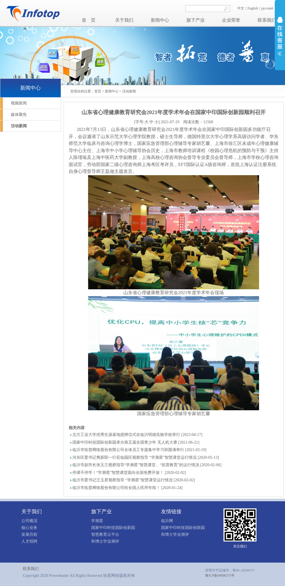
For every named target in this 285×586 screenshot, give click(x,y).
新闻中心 (160, 20)
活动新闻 (129, 91)
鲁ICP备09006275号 (220, 575)
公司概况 (29, 521)
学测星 (97, 521)
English (253, 8)
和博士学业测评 (105, 541)
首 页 (88, 20)
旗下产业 (195, 20)
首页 (97, 91)
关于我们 (124, 20)
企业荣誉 (231, 20)
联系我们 (267, 20)
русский (267, 8)
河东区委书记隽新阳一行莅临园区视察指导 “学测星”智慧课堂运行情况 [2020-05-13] (145, 457)
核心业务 (29, 528)
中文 (240, 8)
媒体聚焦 (19, 114)
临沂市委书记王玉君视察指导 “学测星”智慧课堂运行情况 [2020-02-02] (133, 480)
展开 (280, 36)
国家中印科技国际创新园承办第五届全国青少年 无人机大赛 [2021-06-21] (135, 442)
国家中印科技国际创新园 (113, 528)
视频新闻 (19, 103)
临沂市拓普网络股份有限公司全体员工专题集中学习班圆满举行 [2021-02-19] (139, 450)
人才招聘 (29, 541)
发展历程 (29, 534)
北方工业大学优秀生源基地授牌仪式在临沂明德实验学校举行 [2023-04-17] (137, 435)
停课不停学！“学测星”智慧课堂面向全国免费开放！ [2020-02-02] (129, 472)
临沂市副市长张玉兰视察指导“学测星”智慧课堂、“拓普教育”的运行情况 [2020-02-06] (146, 465)
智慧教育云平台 (105, 534)
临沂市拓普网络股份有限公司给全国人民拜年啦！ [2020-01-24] (127, 488)
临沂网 (167, 521)
